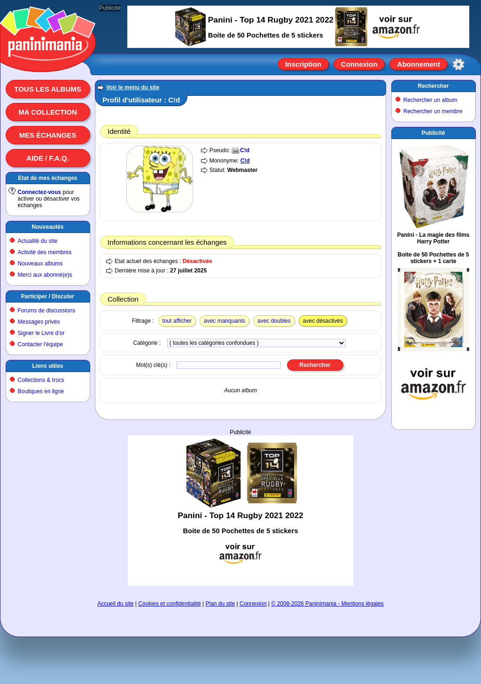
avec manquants (224, 321)
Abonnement (418, 64)
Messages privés (39, 322)
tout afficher (177, 321)
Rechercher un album (430, 100)
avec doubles (274, 321)
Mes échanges (48, 135)
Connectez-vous (40, 192)
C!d (244, 150)
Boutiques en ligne (41, 391)
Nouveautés (47, 227)
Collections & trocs (41, 380)
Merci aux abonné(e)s (45, 275)
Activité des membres (45, 252)
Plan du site (220, 603)
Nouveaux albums (40, 263)
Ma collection (47, 112)
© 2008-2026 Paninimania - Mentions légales (327, 603)
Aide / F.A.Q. (47, 158)
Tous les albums (47, 89)
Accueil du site (115, 603)
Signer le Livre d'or (41, 333)
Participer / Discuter (47, 296)
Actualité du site (38, 241)
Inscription (303, 64)
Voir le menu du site (132, 87)
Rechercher (433, 86)
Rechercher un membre (433, 111)
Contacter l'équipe (40, 344)
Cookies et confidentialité (169, 603)
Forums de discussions (47, 310)
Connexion (359, 64)
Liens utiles (47, 366)
